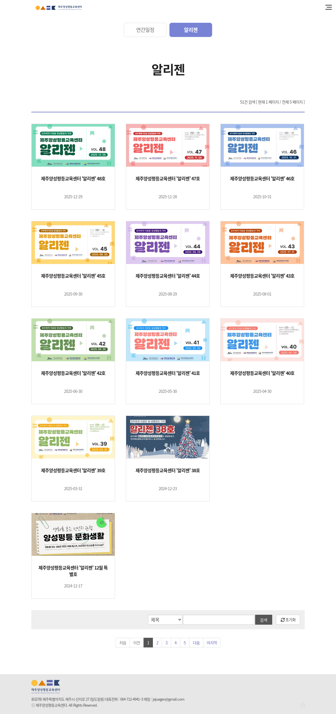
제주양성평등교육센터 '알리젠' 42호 (73, 373)
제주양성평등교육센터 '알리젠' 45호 (73, 276)
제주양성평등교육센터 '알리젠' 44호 (168, 276)
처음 (122, 642)
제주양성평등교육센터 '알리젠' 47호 (168, 178)
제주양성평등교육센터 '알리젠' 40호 (262, 373)
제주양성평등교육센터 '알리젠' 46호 (262, 178)
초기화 (288, 619)
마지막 (212, 642)
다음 (196, 642)
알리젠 (191, 30)
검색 (263, 620)
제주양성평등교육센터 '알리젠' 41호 (168, 373)
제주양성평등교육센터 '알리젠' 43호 (262, 276)
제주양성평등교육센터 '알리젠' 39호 (73, 470)
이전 (136, 642)
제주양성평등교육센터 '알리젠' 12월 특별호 (73, 570)
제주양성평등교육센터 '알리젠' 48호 (73, 178)
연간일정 (145, 30)
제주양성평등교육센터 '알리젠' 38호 (168, 470)
